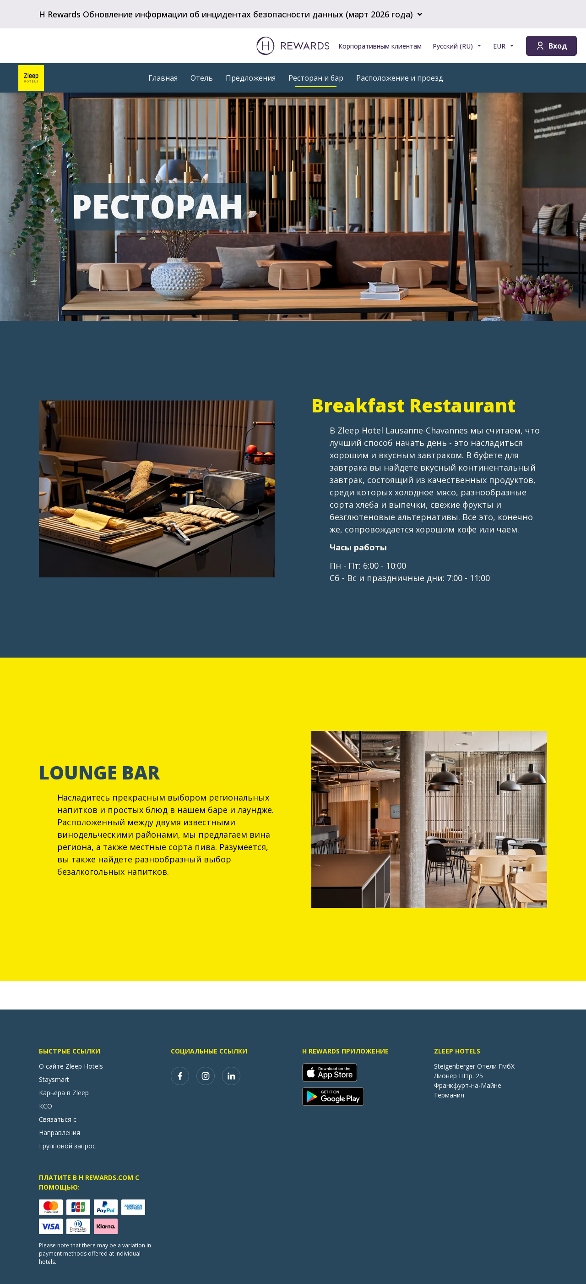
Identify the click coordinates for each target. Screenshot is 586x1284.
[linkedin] (231, 1076)
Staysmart (54, 1079)
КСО (45, 1106)
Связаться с (57, 1119)
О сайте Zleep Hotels (71, 1066)
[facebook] (180, 1076)
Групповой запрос (67, 1145)
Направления (59, 1132)
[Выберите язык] (457, 46)
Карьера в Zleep (64, 1092)
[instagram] (205, 1076)
